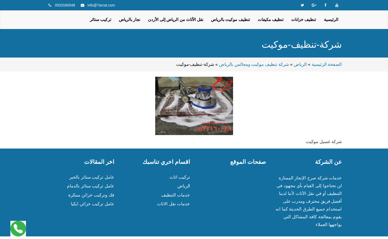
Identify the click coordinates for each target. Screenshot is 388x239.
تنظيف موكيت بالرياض (230, 19)
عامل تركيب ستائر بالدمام (90, 186)
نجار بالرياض (129, 19)
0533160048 (65, 5)
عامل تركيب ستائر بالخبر (91, 177)
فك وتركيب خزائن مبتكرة (91, 195)
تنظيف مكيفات (270, 19)
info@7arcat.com (101, 5)
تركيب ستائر (100, 19)
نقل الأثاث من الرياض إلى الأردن (175, 19)
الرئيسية (331, 19)
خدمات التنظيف (175, 195)
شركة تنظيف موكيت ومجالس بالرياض (254, 64)
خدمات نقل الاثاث (173, 203)
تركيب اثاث (179, 177)
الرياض (300, 64)
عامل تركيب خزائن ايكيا (92, 203)
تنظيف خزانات (303, 19)
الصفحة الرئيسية (327, 64)
